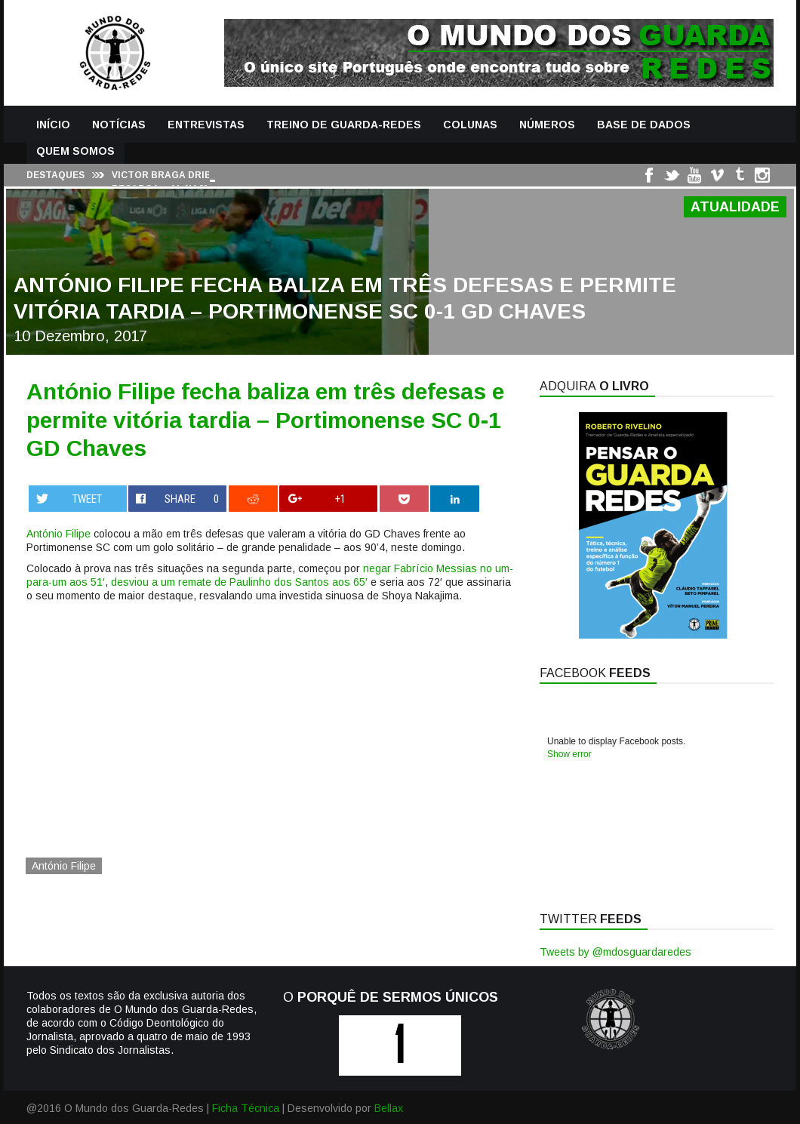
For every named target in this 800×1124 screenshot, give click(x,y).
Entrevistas (206, 125)
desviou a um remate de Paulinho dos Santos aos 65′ (239, 582)
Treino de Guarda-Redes (343, 125)
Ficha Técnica (245, 1108)
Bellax (388, 1108)
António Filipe (58, 534)
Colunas (470, 125)
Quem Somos (75, 151)
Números (547, 125)
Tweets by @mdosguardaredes (615, 952)
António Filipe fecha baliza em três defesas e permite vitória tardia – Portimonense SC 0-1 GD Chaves (265, 419)
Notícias (119, 125)
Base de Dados (644, 125)
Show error (569, 754)
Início (53, 125)
